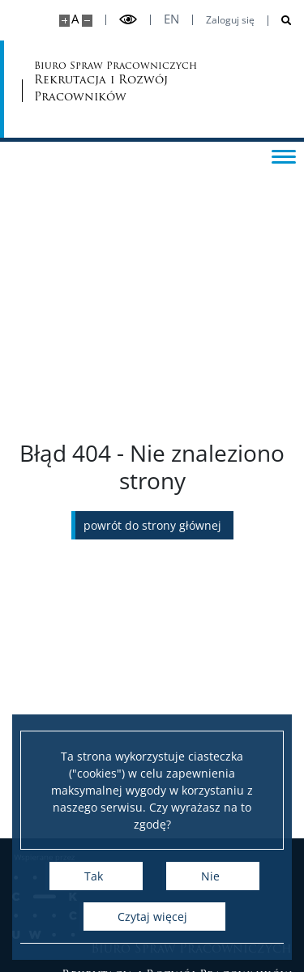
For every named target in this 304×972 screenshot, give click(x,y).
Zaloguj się (230, 20)
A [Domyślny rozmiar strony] (75, 19)
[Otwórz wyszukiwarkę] (280, 20)
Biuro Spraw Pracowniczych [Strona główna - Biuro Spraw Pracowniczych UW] (97, 82)
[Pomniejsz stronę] (87, 21)
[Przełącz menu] (283, 155)
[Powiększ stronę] (64, 21)
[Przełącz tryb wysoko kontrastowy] (128, 20)
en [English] (171, 19)
